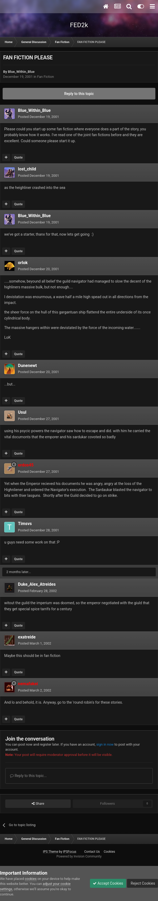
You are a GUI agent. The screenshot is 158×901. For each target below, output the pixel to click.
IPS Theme (50, 852)
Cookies (109, 852)
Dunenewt (27, 365)
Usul (22, 412)
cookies (31, 879)
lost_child (27, 168)
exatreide (27, 637)
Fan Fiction (45, 77)
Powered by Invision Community (79, 856)
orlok (23, 262)
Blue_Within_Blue (21, 72)
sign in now (105, 744)
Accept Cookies (108, 883)
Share (38, 804)
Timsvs (25, 523)
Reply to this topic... (28, 776)
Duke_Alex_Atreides (37, 584)
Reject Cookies (142, 883)
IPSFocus (69, 852)
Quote (18, 157)
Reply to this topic (79, 94)
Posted (38, 117)
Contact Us (92, 852)
